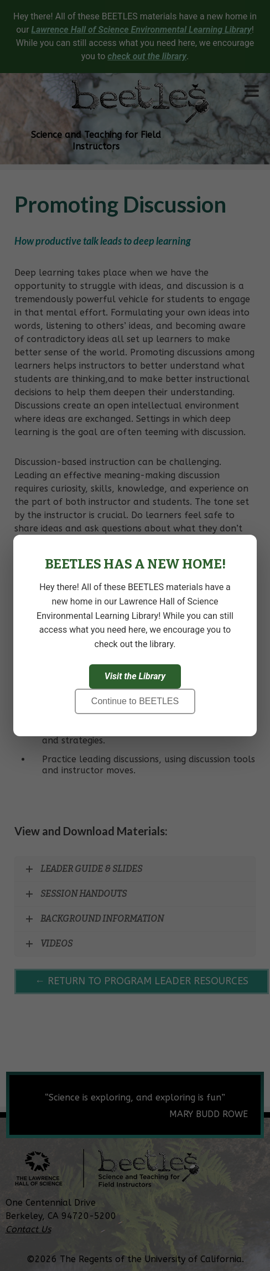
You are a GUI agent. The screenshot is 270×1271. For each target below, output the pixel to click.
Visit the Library (135, 676)
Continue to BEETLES (135, 701)
